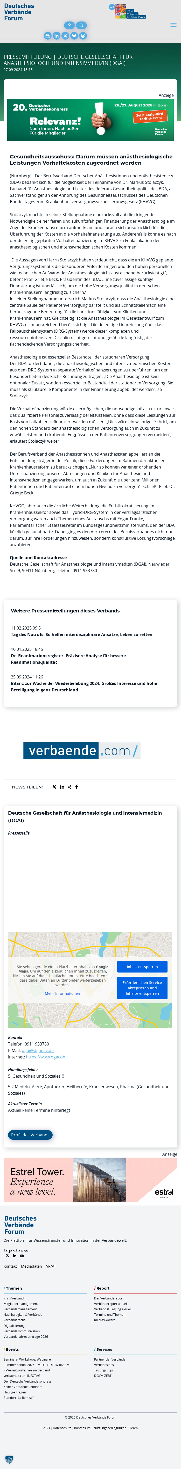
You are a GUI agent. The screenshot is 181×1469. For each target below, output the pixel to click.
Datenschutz (62, 1428)
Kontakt (10, 1266)
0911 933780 (37, 1044)
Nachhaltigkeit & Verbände (23, 1314)
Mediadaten (31, 1266)
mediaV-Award (104, 1320)
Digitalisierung (14, 1326)
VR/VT (51, 1266)
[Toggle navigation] (174, 25)
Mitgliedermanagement (21, 1304)
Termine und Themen (109, 1314)
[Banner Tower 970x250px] (90, 1161)
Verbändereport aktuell (111, 1304)
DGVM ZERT (103, 1375)
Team (133, 1428)
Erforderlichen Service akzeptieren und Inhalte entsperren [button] (142, 988)
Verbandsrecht (14, 1320)
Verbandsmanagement (20, 1309)
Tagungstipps (104, 1370)
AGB (46, 1428)
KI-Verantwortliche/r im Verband (27, 1370)
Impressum (82, 1428)
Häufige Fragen (15, 1392)
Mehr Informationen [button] (62, 993)
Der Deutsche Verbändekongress (28, 1381)
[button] (9, 1459)
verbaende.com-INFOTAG (22, 1375)
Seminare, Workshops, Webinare (27, 1359)
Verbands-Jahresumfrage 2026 (26, 1336)
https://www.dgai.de (45, 1057)
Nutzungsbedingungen (110, 1428)
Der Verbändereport (108, 1298)
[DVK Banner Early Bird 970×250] (90, 102)
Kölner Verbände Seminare (23, 1387)
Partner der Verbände (110, 1359)
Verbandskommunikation (22, 1331)
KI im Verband (14, 1298)
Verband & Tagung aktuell (112, 1309)
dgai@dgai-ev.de (38, 1050)
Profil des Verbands (30, 1135)
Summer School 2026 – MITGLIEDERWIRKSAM (36, 1365)
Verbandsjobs (104, 1365)
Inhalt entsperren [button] (142, 966)
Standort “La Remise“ (19, 1397)
